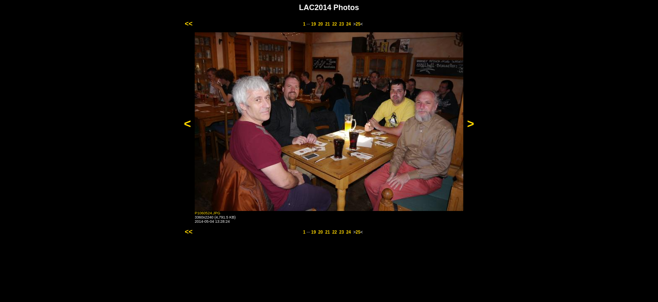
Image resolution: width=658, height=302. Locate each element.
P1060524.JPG (207, 213)
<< (189, 23)
